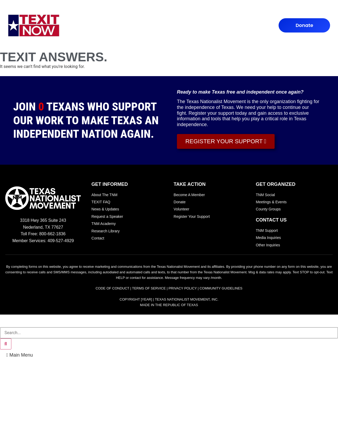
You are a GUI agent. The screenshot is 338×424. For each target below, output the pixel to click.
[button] (19, 355)
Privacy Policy (182, 288)
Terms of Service (149, 288)
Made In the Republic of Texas (169, 305)
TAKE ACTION (155, 25)
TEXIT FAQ (125, 25)
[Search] (5, 343)
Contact (213, 25)
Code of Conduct (112, 288)
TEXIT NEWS (187, 25)
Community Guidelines (221, 288)
